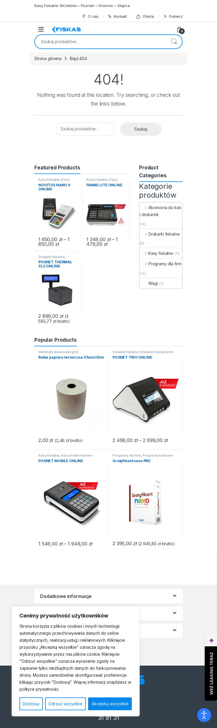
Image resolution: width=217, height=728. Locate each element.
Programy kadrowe (158, 455)
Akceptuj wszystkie (110, 703)
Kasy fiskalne (49, 180)
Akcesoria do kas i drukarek (160, 211)
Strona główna (47, 58)
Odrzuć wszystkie (65, 703)
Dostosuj (31, 703)
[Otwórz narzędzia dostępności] (204, 715)
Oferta (145, 16)
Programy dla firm (160, 263)
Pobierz (173, 16)
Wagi (149, 283)
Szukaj (174, 41)
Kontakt (117, 16)
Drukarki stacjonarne (156, 352)
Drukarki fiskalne (51, 257)
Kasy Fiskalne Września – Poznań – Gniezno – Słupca (82, 5)
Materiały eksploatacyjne (58, 352)
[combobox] (100, 41)
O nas (89, 16)
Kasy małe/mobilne (53, 181)
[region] (76, 661)
